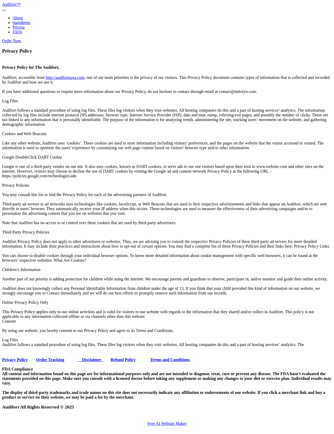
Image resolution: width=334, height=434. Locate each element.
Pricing (19, 27)
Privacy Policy (15, 359)
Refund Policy (123, 359)
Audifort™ (11, 4)
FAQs (17, 32)
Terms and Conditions (169, 359)
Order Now (12, 41)
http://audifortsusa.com (65, 77)
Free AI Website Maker (166, 423)
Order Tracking (50, 359)
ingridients (21, 22)
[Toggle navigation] (4, 10)
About (18, 18)
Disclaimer (90, 359)
